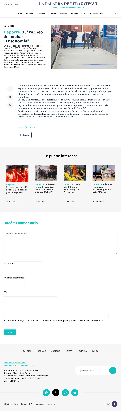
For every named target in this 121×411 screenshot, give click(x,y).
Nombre (9, 263)
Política (29, 14)
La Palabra (68, 4)
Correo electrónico (14, 277)
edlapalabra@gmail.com (15, 363)
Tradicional (25, 135)
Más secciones (97, 14)
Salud (84, 14)
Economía (41, 14)
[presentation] (21, 330)
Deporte (63, 14)
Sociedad (52, 14)
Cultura (74, 14)
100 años (18, 14)
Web (6, 292)
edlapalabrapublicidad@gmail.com (19, 365)
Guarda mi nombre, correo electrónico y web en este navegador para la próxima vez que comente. (54, 320)
